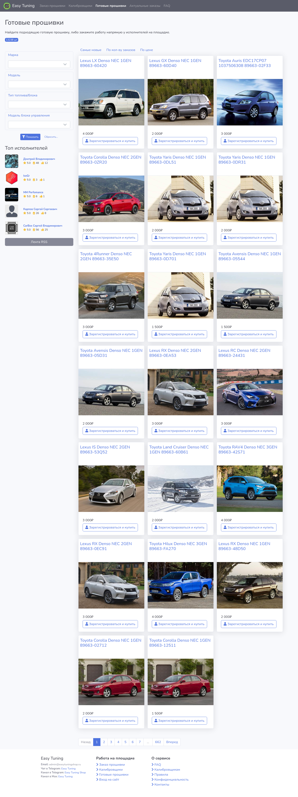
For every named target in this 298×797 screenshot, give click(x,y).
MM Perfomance (33, 192)
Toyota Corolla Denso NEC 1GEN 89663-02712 (110, 643)
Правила (161, 774)
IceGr (26, 176)
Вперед (172, 742)
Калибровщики (80, 6)
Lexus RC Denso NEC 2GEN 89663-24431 (244, 353)
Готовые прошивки (110, 6)
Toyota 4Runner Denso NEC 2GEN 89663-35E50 (106, 256)
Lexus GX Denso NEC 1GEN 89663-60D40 (175, 63)
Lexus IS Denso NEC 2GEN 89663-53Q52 (105, 449)
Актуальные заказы (144, 6)
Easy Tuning (23, 6)
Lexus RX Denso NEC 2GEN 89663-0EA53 (175, 353)
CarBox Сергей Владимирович (42, 226)
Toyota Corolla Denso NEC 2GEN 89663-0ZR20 (110, 159)
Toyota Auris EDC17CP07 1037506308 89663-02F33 (244, 63)
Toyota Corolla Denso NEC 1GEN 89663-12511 (180, 643)
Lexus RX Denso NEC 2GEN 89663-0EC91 (106, 546)
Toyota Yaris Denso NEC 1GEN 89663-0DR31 (246, 159)
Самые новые (90, 50)
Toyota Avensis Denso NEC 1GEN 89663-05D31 (111, 353)
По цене (146, 50)
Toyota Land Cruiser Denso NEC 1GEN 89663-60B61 (179, 449)
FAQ (167, 6)
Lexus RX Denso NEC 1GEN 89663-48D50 (244, 546)
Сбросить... (51, 137)
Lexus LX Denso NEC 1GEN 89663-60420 (105, 63)
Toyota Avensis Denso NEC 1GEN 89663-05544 (249, 256)
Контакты (161, 784)
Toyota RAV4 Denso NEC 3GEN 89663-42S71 (247, 449)
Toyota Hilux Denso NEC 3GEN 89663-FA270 (178, 546)
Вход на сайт (109, 779)
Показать (30, 137)
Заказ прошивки (52, 6)
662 (158, 742)
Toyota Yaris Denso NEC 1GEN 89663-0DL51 (177, 159)
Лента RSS (39, 242)
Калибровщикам (167, 769)
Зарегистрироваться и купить (110, 141)
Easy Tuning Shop (75, 772)
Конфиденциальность (171, 779)
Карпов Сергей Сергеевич (40, 209)
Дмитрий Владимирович (39, 159)
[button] (291, 6)
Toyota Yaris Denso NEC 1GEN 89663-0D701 (177, 256)
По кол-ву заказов (120, 50)
